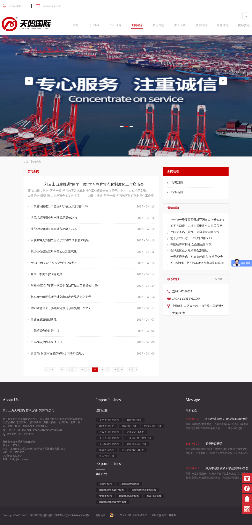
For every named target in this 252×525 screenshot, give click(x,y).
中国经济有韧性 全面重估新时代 (191, 244)
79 (121, 369)
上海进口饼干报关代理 (139, 438)
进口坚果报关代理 (109, 444)
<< (46, 369)
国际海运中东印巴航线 (111, 490)
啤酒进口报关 (106, 426)
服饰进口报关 (134, 420)
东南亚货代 (105, 484)
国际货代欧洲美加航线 (144, 490)
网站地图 (99, 515)
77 (108, 369)
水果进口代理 (106, 450)
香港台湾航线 (154, 496)
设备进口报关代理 (109, 432)
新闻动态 (36, 161)
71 (68, 369)
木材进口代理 (129, 426)
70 (62, 369)
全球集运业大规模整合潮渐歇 (189, 250)
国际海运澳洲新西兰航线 (112, 502)
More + (219, 279)
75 (95, 369)
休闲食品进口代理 (136, 444)
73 (82, 369)
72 (75, 369)
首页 (76, 25)
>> (135, 369)
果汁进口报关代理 (109, 438)
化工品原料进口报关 (133, 450)
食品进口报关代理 (109, 420)
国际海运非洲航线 (129, 496)
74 (88, 369)
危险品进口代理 (152, 426)
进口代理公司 (106, 455)
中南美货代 (105, 496)
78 (114, 369)
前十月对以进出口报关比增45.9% (191, 238)
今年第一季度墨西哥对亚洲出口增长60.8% (197, 219)
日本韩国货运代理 (129, 484)
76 (101, 369)
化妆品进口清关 (135, 432)
